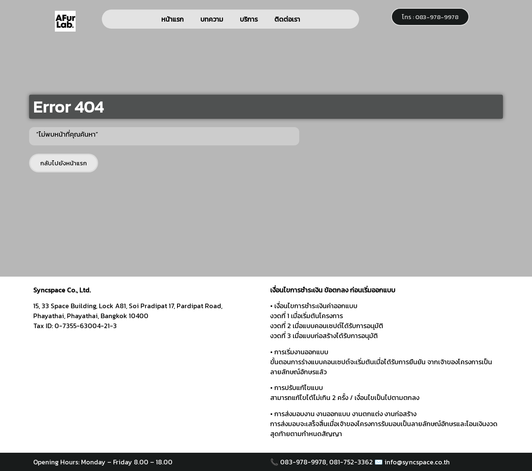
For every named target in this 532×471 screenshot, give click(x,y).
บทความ (211, 19)
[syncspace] (147, 389)
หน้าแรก (172, 19)
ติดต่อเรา (287, 19)
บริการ (249, 19)
